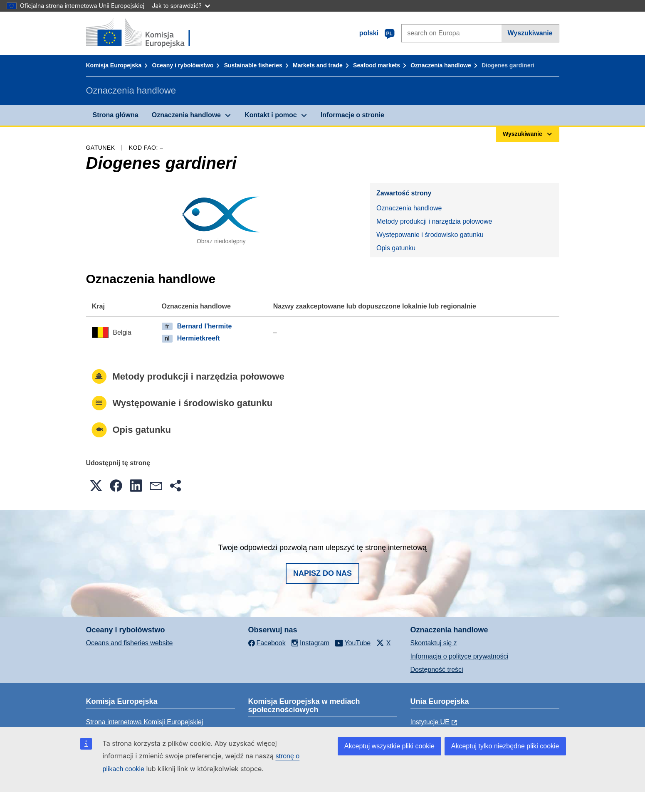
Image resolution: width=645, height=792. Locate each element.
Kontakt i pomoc (271, 114)
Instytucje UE (430, 721)
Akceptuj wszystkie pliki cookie (389, 746)
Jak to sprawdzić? (181, 5)
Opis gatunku (395, 248)
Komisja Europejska (114, 65)
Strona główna (115, 114)
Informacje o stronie (352, 114)
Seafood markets (376, 65)
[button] (96, 485)
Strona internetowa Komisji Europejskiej (144, 721)
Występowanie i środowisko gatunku (430, 234)
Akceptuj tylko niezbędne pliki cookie (505, 746)
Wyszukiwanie (530, 33)
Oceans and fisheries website (129, 642)
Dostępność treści (436, 669)
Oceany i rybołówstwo (183, 65)
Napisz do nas (322, 573)
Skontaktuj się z (433, 642)
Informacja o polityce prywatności (459, 656)
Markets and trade (318, 65)
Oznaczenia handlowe (440, 65)
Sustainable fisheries (253, 65)
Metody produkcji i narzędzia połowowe (434, 221)
